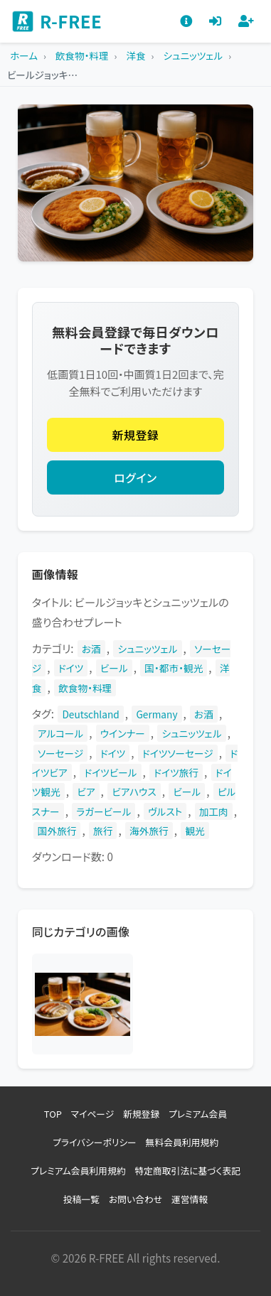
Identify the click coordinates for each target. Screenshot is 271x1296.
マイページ (93, 1113)
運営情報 (189, 1199)
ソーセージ (60, 753)
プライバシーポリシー (95, 1142)
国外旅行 (57, 831)
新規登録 (135, 434)
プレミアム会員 (198, 1113)
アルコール (60, 733)
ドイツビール (110, 772)
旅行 (102, 831)
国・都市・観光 (173, 668)
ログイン (135, 477)
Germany (156, 714)
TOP (53, 1113)
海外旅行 (149, 831)
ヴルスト (165, 811)
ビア (86, 791)
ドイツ (70, 668)
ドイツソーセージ (177, 753)
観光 (194, 831)
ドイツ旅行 (176, 772)
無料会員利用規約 (182, 1142)
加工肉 (213, 811)
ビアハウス (134, 791)
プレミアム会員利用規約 (78, 1170)
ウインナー (122, 733)
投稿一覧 (81, 1199)
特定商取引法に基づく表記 (187, 1170)
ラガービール (103, 811)
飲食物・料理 (85, 688)
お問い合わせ (135, 1199)
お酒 (91, 649)
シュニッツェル (147, 649)
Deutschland (90, 714)
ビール (114, 668)
